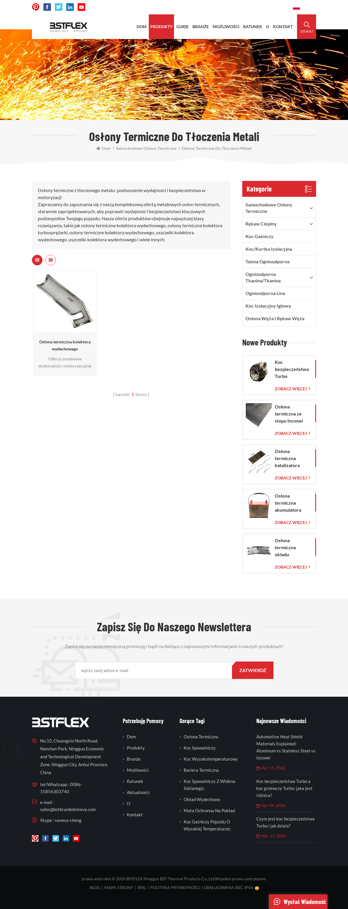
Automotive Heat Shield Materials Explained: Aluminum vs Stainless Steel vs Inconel (285, 747)
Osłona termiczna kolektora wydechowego (65, 345)
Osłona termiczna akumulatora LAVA (288, 503)
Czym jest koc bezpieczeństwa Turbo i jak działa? (285, 822)
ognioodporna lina (265, 293)
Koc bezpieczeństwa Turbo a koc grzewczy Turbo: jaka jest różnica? (284, 788)
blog (95, 887)
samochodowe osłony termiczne (268, 208)
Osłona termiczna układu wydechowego (290, 547)
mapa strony (118, 887)
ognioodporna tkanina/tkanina (263, 277)
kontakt (283, 26)
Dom (141, 26)
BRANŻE (200, 26)
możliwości (226, 26)
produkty (161, 26)
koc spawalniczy (200, 747)
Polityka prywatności (175, 887)
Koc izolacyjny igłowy (268, 305)
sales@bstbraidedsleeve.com (68, 809)
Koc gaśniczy (259, 236)
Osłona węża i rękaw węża (274, 318)
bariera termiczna (201, 770)
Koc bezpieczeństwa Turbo (292, 369)
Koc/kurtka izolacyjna (268, 249)
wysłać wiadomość (297, 901)
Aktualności (138, 792)
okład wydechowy (202, 799)
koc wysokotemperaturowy (211, 759)
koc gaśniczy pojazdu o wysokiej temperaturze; (207, 825)
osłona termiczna (201, 736)
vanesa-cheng (68, 820)
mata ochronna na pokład (209, 810)
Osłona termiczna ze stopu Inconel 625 (289, 414)
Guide (182, 26)
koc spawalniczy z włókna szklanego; (209, 785)
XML (141, 887)
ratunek (252, 26)
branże (134, 759)
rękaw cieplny (261, 223)
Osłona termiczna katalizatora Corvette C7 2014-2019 (288, 458)
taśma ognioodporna (267, 261)
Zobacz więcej (291, 388)
